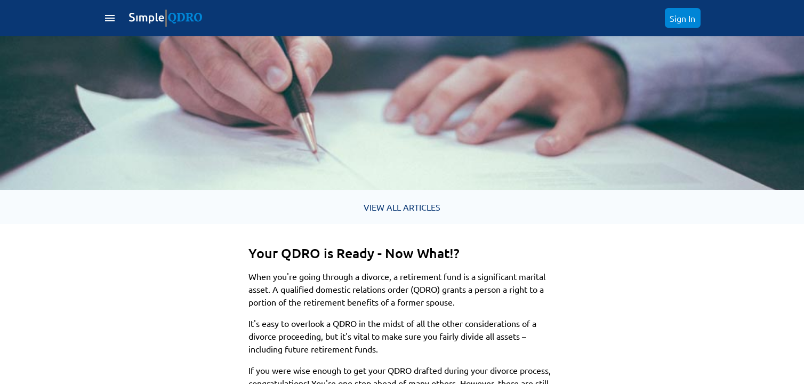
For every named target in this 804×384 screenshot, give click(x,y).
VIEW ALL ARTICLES (402, 207)
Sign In (682, 18)
